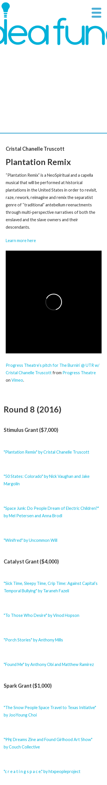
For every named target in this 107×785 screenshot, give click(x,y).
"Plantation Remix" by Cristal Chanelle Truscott (46, 452)
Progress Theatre (79, 372)
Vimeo (17, 380)
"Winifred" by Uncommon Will (30, 540)
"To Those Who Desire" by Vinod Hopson (41, 615)
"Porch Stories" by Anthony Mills (33, 639)
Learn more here (21, 240)
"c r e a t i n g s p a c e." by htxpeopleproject (42, 771)
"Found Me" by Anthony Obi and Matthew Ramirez (49, 664)
